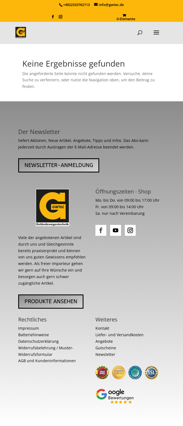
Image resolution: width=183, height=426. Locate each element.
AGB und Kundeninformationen (47, 360)
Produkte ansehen (50, 301)
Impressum (28, 328)
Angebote (104, 341)
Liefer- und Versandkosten (119, 334)
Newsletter (105, 354)
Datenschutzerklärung (38, 341)
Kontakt (102, 328)
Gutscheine (105, 347)
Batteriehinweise (33, 334)
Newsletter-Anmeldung (58, 165)
